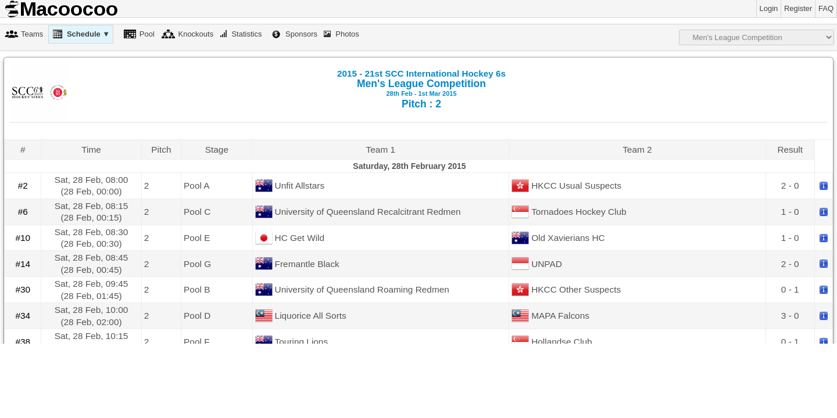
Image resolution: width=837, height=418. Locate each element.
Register (798, 8)
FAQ (826, 8)
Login (769, 8)
